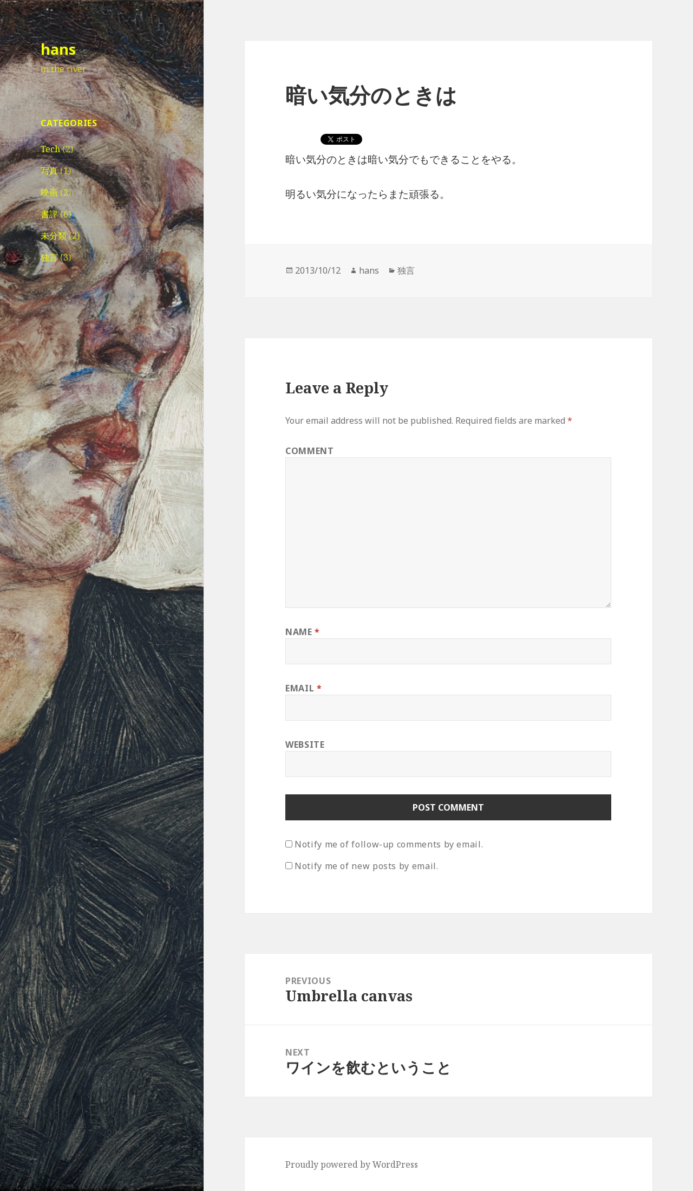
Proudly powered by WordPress (351, 1164)
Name (302, 632)
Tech (50, 149)
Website (304, 744)
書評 (49, 214)
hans (58, 49)
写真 (49, 171)
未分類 (54, 236)
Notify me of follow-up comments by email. (389, 844)
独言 (49, 257)
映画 (49, 192)
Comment (309, 451)
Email (303, 688)
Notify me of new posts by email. (366, 866)
